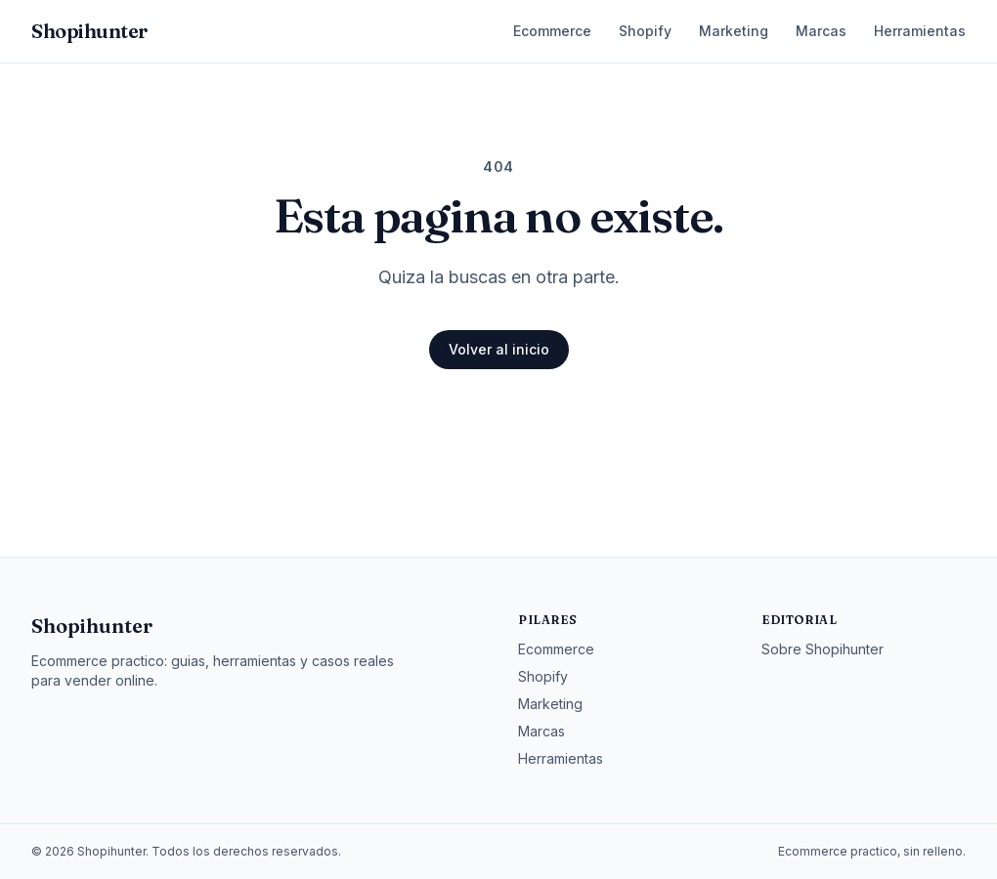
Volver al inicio (499, 349)
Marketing (733, 30)
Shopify (645, 30)
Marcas (821, 30)
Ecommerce (552, 30)
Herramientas (920, 30)
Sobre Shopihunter (822, 649)
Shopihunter (91, 625)
